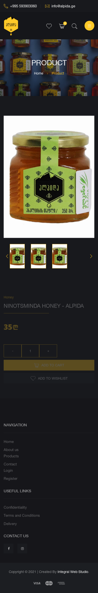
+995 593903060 (20, 6)
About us (11, 455)
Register (10, 484)
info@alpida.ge (60, 6)
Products (11, 461)
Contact (10, 470)
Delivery (10, 529)
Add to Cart (49, 371)
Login (8, 476)
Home (38, 73)
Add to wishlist (49, 384)
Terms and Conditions (22, 521)
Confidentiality (15, 513)
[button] (91, 256)
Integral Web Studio (73, 572)
